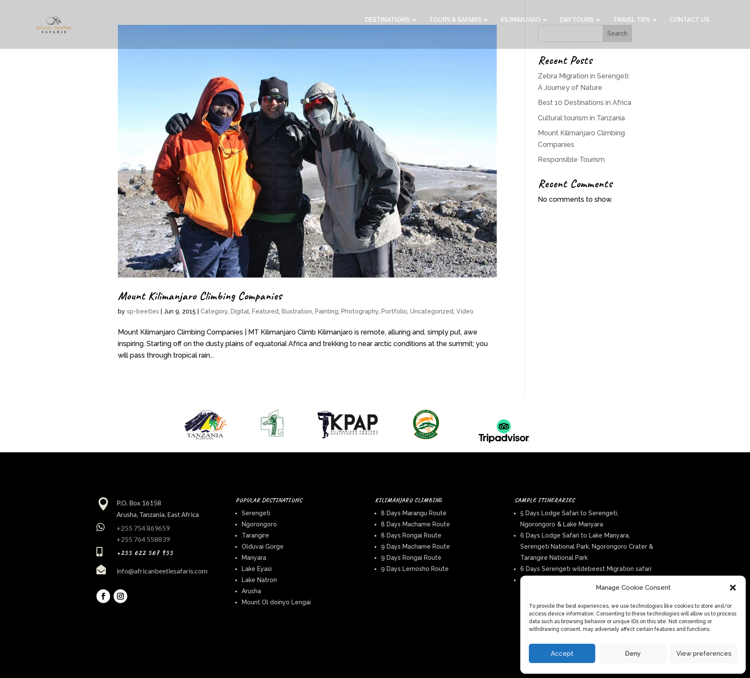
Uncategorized (431, 311)
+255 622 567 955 (145, 552)
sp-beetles (143, 311)
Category (214, 311)
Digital (240, 311)
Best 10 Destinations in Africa (584, 103)
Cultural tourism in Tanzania (581, 118)
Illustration (297, 311)
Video (465, 311)
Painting (326, 311)
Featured (265, 311)
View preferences (704, 653)
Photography (359, 311)
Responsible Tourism (571, 159)
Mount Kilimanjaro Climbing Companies (200, 296)
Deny (633, 653)
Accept (562, 653)
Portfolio (394, 311)
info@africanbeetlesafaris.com (162, 571)
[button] (733, 587)
